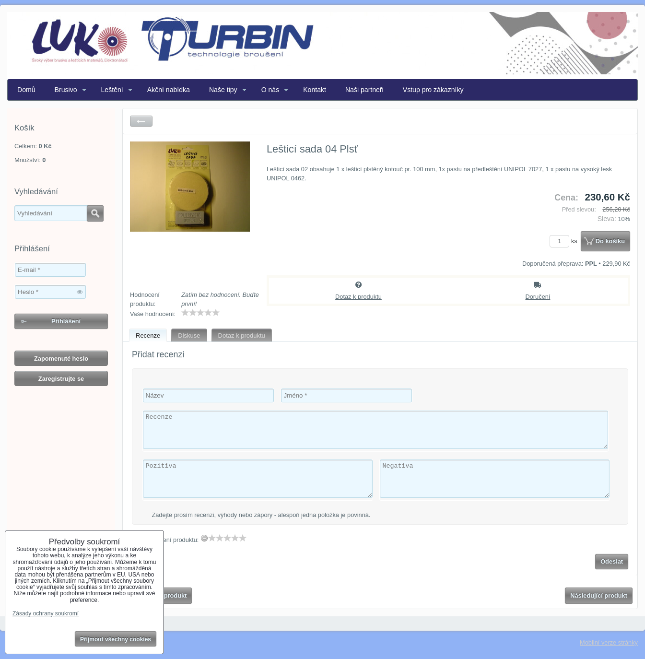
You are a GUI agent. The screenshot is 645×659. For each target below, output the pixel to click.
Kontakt (314, 90)
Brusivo (66, 90)
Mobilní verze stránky (609, 642)
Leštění (112, 90)
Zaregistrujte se (61, 378)
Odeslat (611, 561)
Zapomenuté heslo (61, 358)
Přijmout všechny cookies (115, 639)
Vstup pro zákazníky (433, 90)
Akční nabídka (168, 90)
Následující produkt (598, 595)
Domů (26, 90)
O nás (270, 90)
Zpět (141, 121)
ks (565, 241)
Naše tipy (223, 90)
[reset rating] (204, 538)
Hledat (95, 213)
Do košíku (610, 241)
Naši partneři (364, 90)
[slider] (200, 313)
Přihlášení (66, 321)
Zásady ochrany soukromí (45, 613)
